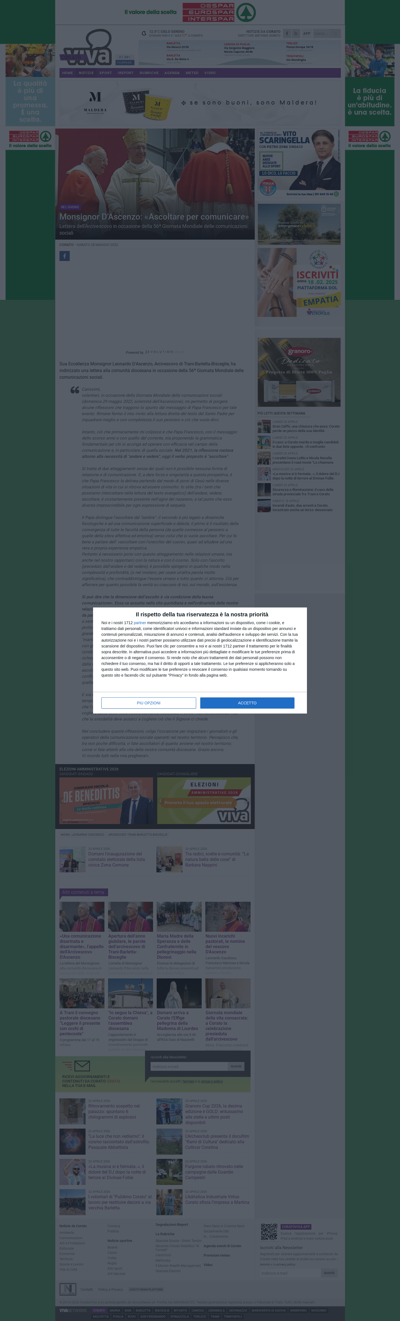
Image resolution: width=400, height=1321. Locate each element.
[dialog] (200, 660)
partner (140, 623)
